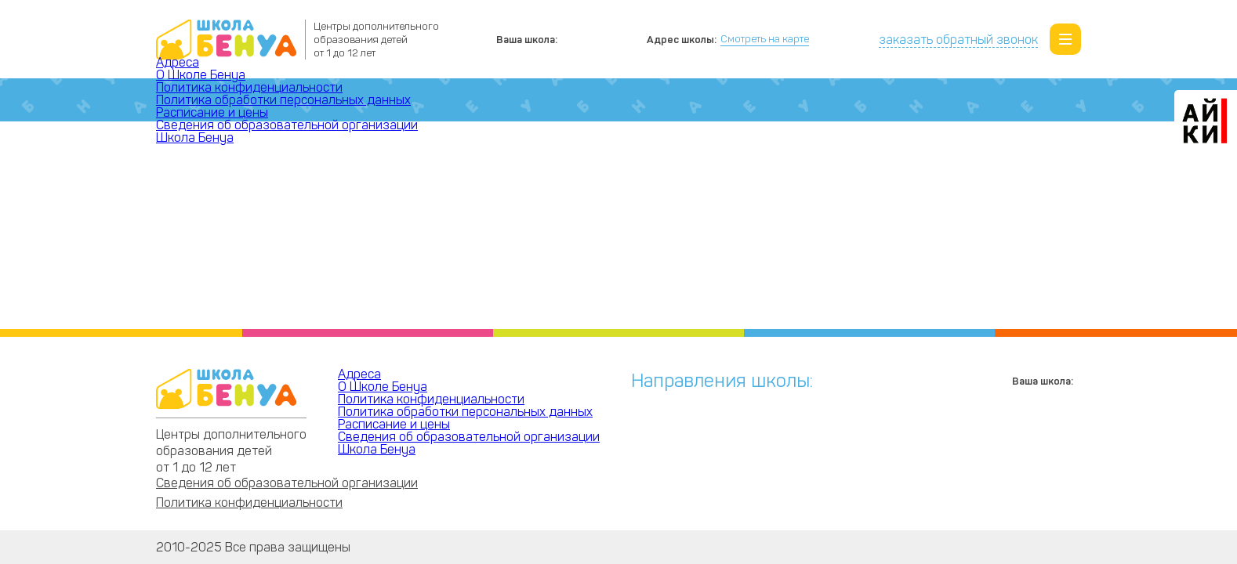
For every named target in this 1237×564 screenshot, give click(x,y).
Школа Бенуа (195, 137)
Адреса (177, 62)
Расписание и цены (212, 112)
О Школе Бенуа (200, 74)
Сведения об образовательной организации (287, 125)
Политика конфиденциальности (249, 87)
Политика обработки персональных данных (283, 99)
